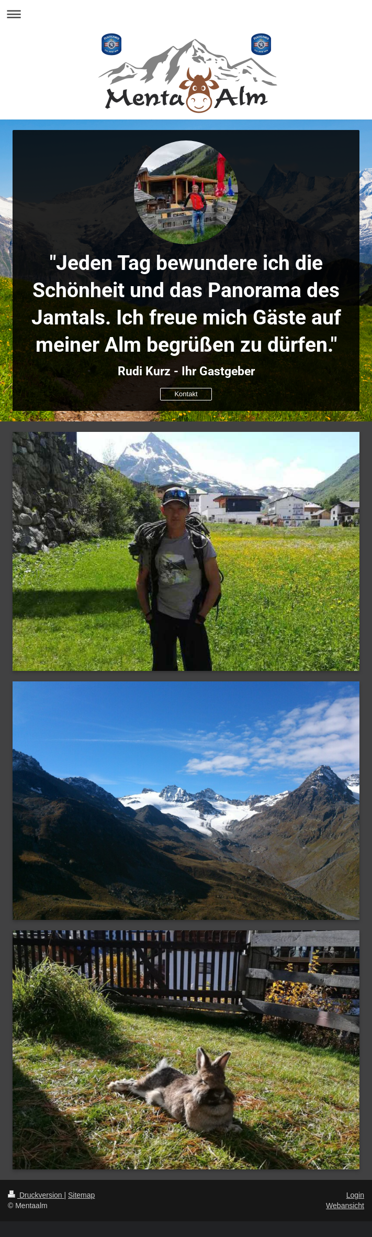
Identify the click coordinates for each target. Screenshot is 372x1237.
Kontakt (185, 394)
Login (355, 1195)
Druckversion (36, 1195)
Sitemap (81, 1195)
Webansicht (345, 1205)
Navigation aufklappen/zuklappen (186, 14)
